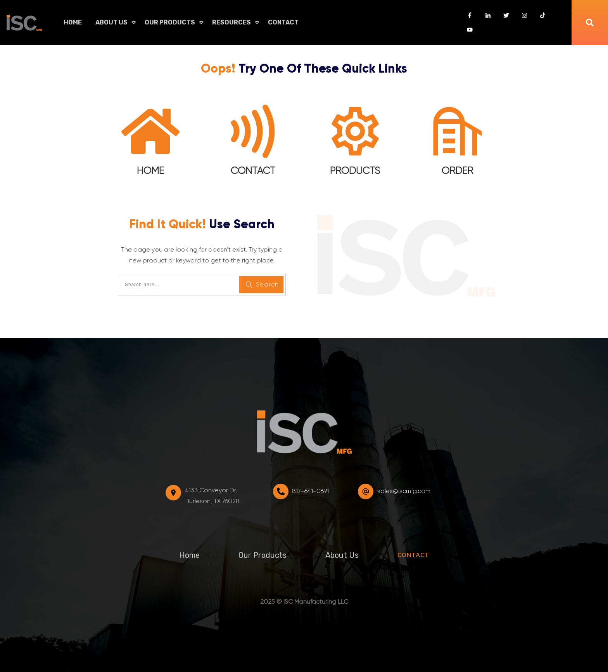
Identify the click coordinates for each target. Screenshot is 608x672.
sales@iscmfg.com (403, 491)
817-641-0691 (310, 491)
